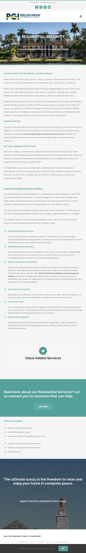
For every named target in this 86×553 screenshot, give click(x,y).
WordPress (66, 542)
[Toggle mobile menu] (81, 16)
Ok (63, 548)
